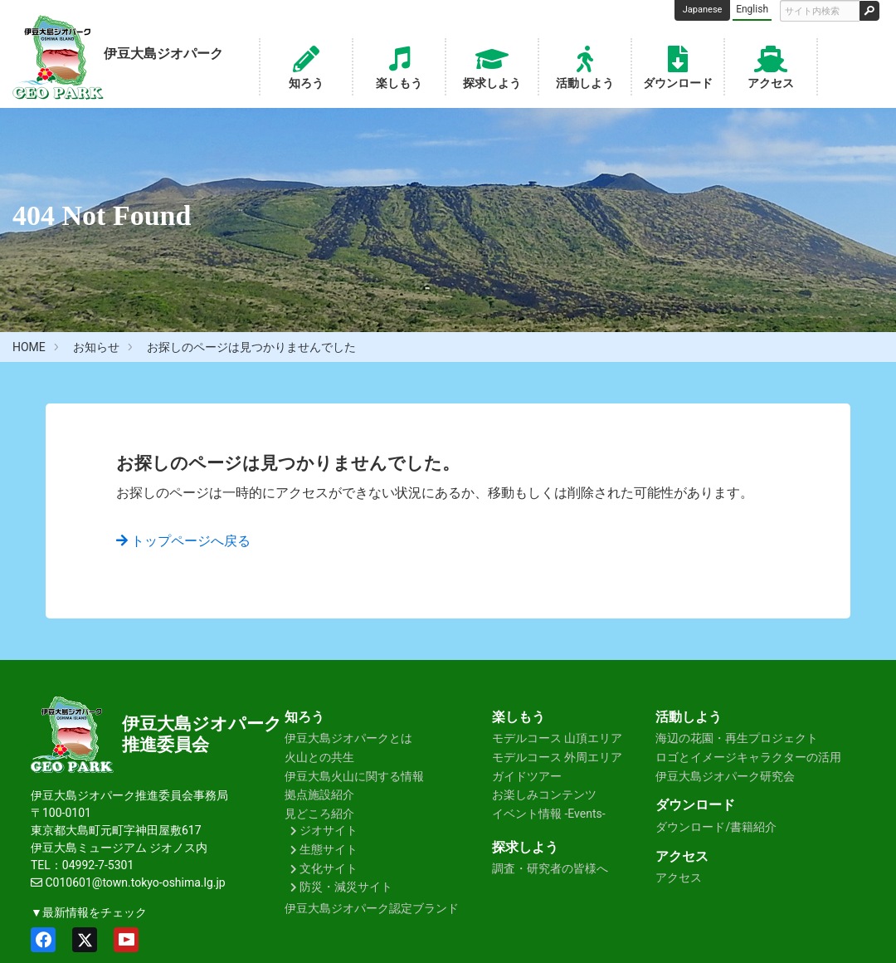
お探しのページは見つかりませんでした (251, 347)
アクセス (770, 66)
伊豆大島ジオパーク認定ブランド (372, 908)
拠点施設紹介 (319, 794)
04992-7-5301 (98, 865)
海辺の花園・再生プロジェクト (736, 738)
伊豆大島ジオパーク (202, 724)
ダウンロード (677, 66)
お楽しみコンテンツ (544, 794)
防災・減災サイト (345, 886)
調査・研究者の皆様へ (550, 868)
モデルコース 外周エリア (557, 757)
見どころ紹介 (319, 813)
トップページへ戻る (183, 541)
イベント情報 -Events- (549, 813)
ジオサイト (328, 830)
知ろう (306, 66)
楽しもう (399, 66)
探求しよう (491, 66)
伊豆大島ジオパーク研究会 (725, 776)
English (752, 9)
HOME (29, 347)
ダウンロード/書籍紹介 (716, 826)
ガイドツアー (527, 776)
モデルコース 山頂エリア (557, 738)
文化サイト (328, 868)
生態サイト (328, 849)
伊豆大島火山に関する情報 (354, 776)
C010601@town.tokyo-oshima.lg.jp (135, 882)
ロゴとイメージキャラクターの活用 (748, 757)
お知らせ (96, 347)
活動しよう (584, 66)
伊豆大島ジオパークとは (348, 738)
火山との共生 (319, 757)
